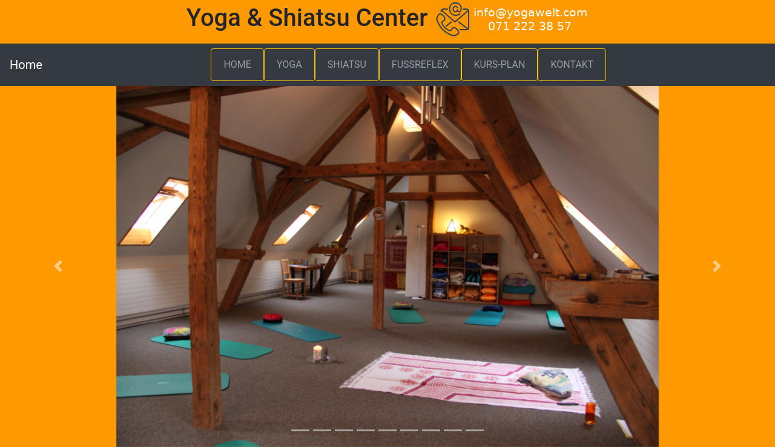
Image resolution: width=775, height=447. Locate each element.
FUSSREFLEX (420, 64)
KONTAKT (571, 64)
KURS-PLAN (500, 64)
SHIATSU (347, 64)
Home (26, 64)
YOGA (289, 64)
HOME (237, 64)
